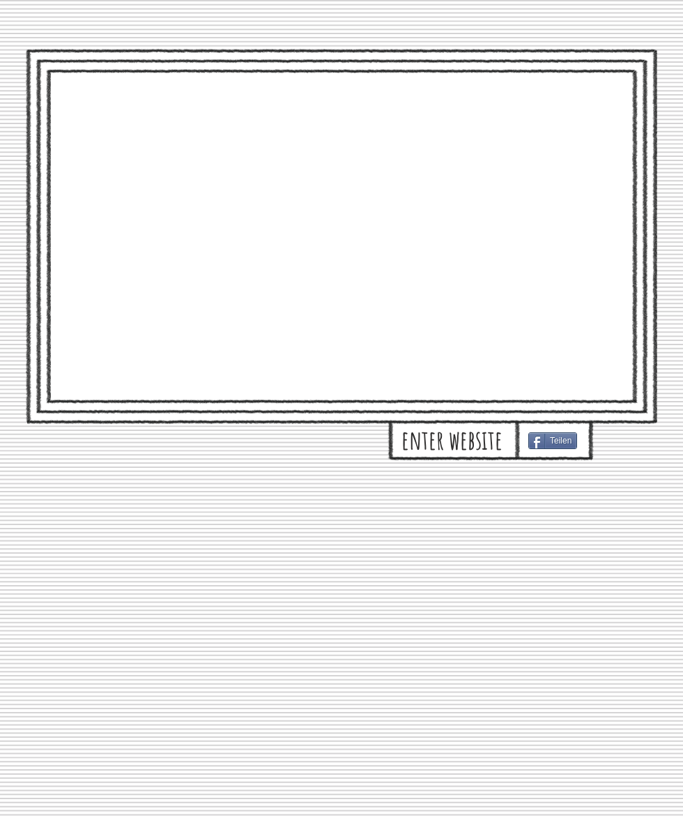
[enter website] (452, 439)
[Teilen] (552, 440)
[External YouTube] (341, 235)
